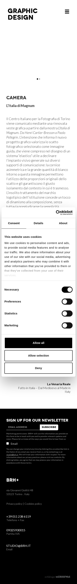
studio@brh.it (12, 454)
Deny (38, 368)
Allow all (38, 342)
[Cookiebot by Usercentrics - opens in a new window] (56, 212)
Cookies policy (33, 503)
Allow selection (38, 355)
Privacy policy (14, 503)
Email (12, 443)
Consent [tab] (14, 223)
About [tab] (63, 223)
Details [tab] (38, 223)
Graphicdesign (23, 14)
